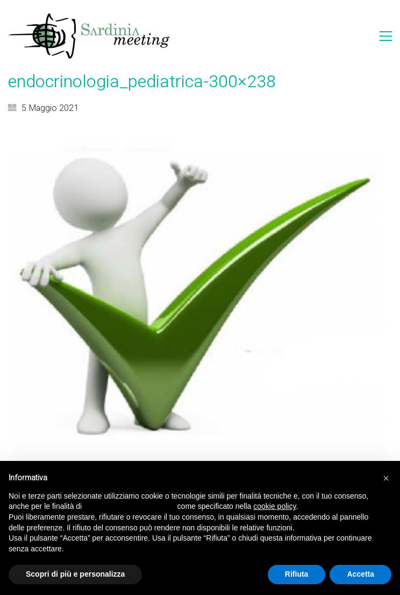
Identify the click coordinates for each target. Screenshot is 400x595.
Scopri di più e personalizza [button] (75, 574)
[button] (386, 478)
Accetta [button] (360, 574)
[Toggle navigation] (386, 36)
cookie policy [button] (274, 506)
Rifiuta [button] (297, 574)
